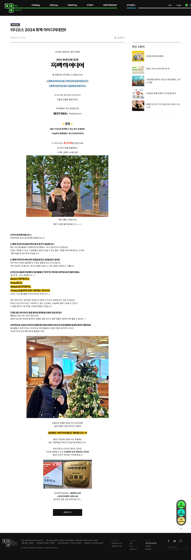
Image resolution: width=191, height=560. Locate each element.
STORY (90, 5)
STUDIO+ (131, 5)
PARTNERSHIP (110, 5)
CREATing (72, 5)
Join (170, 5)
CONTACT (133, 549)
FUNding (36, 5)
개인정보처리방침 (150, 543)
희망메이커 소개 (116, 543)
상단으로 (181, 529)
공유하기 (121, 38)
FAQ (131, 546)
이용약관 (148, 546)
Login (178, 5)
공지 (131, 543)
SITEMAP (148, 549)
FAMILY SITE (172, 547)
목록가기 (67, 512)
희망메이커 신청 (116, 546)
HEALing (54, 5)
